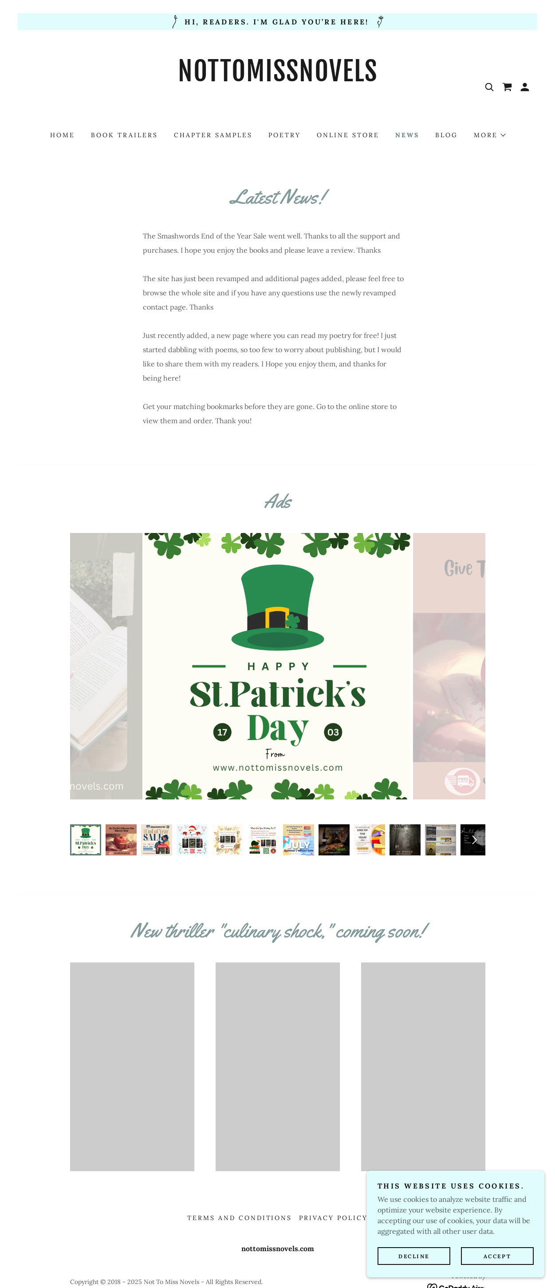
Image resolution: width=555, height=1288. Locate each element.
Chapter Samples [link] (213, 135)
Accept (497, 1256)
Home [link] (62, 135)
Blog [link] (446, 135)
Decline (413, 1256)
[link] (277, 110)
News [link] (407, 135)
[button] (525, 87)
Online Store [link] (348, 135)
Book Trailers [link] (124, 135)
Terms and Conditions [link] (239, 1200)
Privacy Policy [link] (333, 1200)
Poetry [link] (284, 135)
